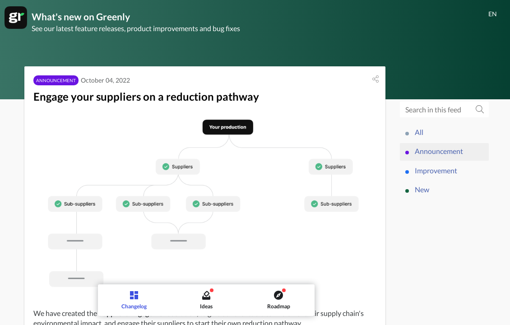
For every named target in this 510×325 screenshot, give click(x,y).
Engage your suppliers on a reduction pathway (146, 97)
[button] (375, 80)
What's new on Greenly (84, 17)
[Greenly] (16, 17)
